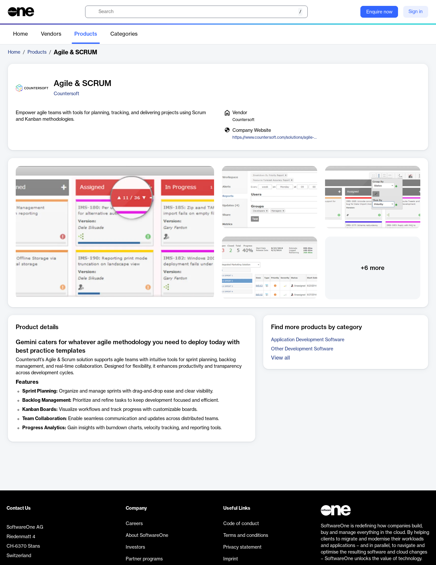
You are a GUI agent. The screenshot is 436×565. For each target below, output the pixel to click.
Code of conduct (241, 523)
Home (20, 34)
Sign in (416, 11)
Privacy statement (242, 547)
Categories (123, 34)
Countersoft (66, 94)
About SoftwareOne (147, 535)
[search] (196, 12)
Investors (135, 547)
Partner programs (144, 559)
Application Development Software (307, 340)
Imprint (230, 559)
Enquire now (379, 12)
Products (85, 34)
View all (280, 358)
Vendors (51, 34)
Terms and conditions (245, 535)
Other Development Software (302, 349)
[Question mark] (351, 11)
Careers (134, 523)
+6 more (373, 268)
